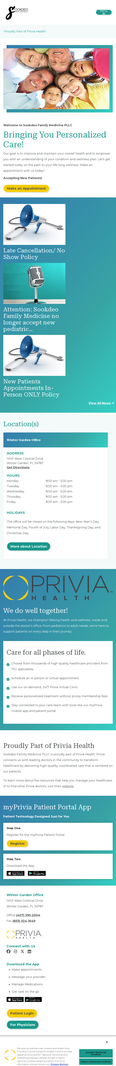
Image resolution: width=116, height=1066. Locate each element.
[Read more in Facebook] (9, 952)
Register (17, 843)
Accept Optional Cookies (96, 1053)
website (68, 786)
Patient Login (22, 1013)
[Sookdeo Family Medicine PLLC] (17, 12)
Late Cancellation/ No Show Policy (34, 253)
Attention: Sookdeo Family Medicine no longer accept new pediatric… (31, 319)
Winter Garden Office (24, 440)
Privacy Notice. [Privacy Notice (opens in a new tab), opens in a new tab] (59, 1064)
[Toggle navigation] (104, 12)
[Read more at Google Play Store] (37, 873)
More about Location (28, 546)
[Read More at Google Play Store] (33, 999)
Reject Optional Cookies (96, 1061)
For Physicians (22, 1025)
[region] (58, 1051)
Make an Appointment (26, 188)
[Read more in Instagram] (16, 952)
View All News (101, 403)
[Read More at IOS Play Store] (15, 999)
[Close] (106, 1042)
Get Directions (18, 467)
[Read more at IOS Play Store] (16, 873)
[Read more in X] (22, 952)
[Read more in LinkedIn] (30, 952)
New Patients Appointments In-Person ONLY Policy (31, 388)
